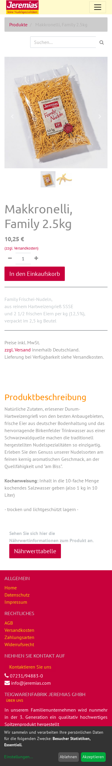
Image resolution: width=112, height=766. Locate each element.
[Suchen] (102, 42)
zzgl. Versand (17, 350)
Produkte (18, 24)
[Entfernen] (10, 258)
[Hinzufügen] (36, 258)
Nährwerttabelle (35, 551)
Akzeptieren (93, 756)
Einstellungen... (18, 756)
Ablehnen (68, 756)
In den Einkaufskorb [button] (34, 274)
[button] (12, 116)
